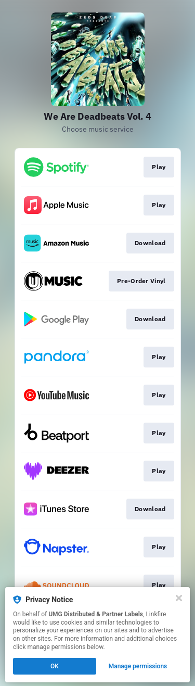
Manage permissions (138, 666)
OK (54, 666)
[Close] (179, 598)
